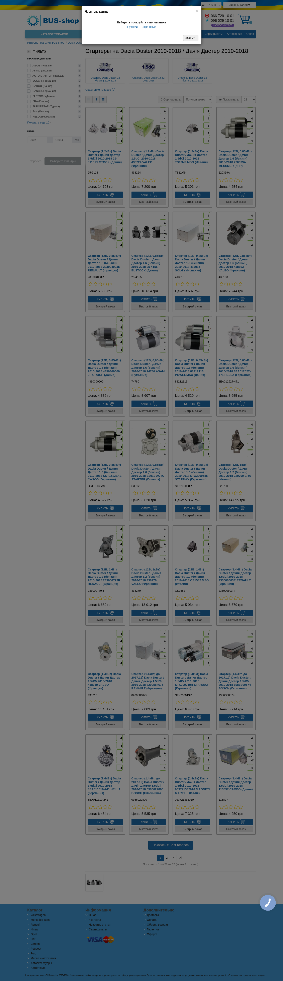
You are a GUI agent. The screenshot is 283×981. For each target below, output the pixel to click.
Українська (149, 26)
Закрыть (190, 37)
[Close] (197, 11)
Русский (132, 26)
